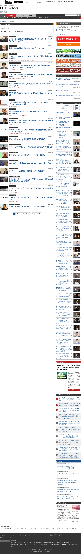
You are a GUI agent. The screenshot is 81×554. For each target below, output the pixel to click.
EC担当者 (54, 1)
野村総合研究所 (12, 183)
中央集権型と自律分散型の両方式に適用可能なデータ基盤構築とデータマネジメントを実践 (64, 301)
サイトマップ (66, 535)
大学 (10, 106)
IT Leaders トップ (4, 21)
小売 (13, 124)
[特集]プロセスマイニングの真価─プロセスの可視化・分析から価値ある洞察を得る (68, 367)
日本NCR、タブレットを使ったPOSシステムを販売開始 (27, 155)
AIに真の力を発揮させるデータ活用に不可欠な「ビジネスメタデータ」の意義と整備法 (64, 215)
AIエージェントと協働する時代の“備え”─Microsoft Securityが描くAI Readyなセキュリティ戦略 (64, 154)
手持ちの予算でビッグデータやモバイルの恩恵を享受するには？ (30, 206)
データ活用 (25, 18)
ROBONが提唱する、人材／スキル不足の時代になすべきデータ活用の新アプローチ (64, 275)
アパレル (17, 124)
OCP (19, 87)
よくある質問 (8, 537)
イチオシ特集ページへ (74, 389)
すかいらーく (12, 78)
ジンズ (10, 69)
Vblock (18, 106)
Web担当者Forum (38, 542)
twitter (1, 12)
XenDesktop (17, 97)
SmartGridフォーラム (67, 542)
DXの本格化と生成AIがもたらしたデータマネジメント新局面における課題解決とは (64, 308)
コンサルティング (22, 201)
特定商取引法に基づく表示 (56, 535)
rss (6, 12)
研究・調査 (70, 1)
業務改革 (11, 18)
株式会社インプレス (15, 540)
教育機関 (14, 106)
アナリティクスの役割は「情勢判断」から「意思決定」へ (27, 171)
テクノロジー (20, 15)
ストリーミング (15, 115)
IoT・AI (65, 1)
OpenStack (14, 87)
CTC (10, 87)
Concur (23, 141)
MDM (22, 69)
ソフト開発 (60, 1)
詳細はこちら (75, 521)
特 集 (30, 15)
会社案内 (35, 535)
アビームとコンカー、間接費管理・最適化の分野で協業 (27, 139)
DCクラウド (28, 2)
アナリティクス (28, 133)
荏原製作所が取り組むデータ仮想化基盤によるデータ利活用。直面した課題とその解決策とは (64, 327)
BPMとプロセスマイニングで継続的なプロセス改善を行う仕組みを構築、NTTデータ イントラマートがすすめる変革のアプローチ (64, 193)
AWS (10, 115)
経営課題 (11, 15)
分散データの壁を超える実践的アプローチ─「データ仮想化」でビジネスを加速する (64, 314)
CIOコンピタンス (52, 18)
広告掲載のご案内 (27, 535)
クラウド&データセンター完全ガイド (19, 542)
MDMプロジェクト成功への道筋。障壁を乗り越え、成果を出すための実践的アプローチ (64, 262)
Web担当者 (48, 1)
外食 (17, 78)
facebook (3, 12)
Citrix (10, 97)
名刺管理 (16, 165)
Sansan (11, 165)
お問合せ (2, 537)
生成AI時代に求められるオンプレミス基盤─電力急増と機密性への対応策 (64, 148)
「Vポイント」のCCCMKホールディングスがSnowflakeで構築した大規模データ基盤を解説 (64, 295)
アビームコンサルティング (15, 141)
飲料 (33, 60)
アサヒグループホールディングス (16, 60)
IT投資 (18, 183)
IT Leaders (9, 7)
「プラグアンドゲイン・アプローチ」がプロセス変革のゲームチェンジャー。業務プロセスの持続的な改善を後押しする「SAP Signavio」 (64, 185)
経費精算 (28, 141)
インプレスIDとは (61, 34)
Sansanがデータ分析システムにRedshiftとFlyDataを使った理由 (30, 163)
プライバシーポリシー (43, 535)
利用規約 (12, 535)
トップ (3, 16)
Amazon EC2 (23, 115)
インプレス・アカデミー (16, 546)
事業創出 (17, 18)
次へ (37, 214)
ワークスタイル (34, 18)
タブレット (11, 43)
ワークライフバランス (29, 43)
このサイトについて (4, 535)
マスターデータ (16, 69)
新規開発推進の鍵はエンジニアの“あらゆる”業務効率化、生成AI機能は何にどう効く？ (64, 243)
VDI (13, 97)
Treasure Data (21, 133)
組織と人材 (43, 18)
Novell (10, 192)
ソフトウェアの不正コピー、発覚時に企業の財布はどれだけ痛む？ (30, 147)
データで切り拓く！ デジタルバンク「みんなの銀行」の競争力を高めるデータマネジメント (64, 255)
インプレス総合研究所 (48, 542)
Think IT (31, 542)
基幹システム (22, 78)
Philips (10, 201)
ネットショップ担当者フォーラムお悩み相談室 (38, 544)
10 (33, 213)
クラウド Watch (57, 542)
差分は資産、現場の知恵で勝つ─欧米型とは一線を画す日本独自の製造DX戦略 (64, 249)
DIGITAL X (64, 544)
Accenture (15, 201)
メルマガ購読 (19, 535)
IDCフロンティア (13, 133)
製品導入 (39, 2)
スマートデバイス (19, 43)
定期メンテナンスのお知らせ (63, 90)
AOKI (10, 124)
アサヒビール (28, 60)
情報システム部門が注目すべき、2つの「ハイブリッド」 (27, 48)
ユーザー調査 (24, 183)
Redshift (20, 165)
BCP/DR (15, 192)
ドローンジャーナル (72, 544)
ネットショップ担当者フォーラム (18, 544)
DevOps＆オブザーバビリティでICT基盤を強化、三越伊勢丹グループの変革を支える (64, 289)
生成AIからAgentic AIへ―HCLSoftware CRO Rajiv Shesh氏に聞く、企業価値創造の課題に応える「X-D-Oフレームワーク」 (63, 162)
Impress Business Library (62, 30)
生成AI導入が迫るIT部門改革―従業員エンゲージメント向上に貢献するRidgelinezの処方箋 (64, 141)
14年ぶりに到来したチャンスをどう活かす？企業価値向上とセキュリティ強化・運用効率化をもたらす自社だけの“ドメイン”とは (64, 134)
